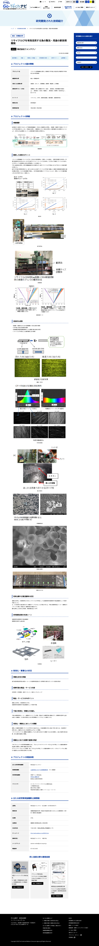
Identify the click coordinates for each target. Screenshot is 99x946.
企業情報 (64, 58)
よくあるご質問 (79, 7)
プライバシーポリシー (75, 935)
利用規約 (72, 937)
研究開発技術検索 (21, 28)
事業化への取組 (32, 58)
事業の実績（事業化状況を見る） (52, 923)
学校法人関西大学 (35, 777)
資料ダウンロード (90, 7)
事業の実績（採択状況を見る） (51, 920)
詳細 (23, 58)
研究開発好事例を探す (74, 923)
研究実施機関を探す (48, 933)
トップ (12, 28)
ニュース (43, 1)
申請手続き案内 (46, 928)
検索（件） (86, 67)
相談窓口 (52, 1)
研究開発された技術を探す (75, 920)
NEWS (70, 918)
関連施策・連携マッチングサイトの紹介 (78, 928)
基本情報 (15, 58)
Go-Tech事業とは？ (35, 7)
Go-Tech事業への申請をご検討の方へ (52, 925)
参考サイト (54, 58)
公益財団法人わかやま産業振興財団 (39, 770)
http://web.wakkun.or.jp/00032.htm (40, 833)
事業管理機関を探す (48, 930)
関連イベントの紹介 (73, 925)
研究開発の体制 (44, 58)
